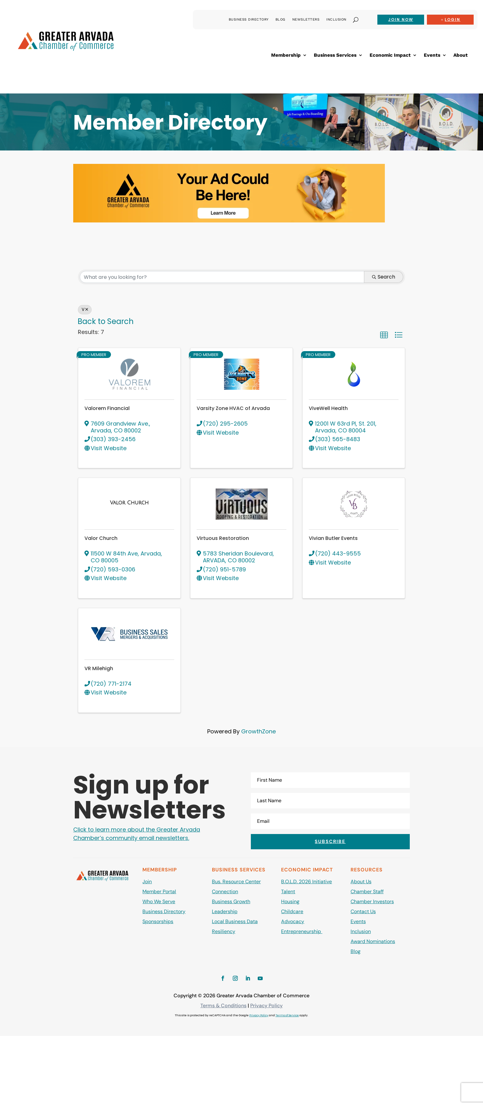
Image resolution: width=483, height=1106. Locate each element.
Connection (225, 891)
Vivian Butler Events (333, 538)
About (460, 55)
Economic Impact (390, 55)
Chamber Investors (372, 901)
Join (147, 881)
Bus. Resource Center (236, 881)
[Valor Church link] (129, 502)
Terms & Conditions (223, 1005)
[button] (383, 334)
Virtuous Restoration (223, 538)
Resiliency (223, 931)
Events (432, 55)
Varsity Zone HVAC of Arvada (233, 408)
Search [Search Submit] (383, 276)
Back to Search (106, 321)
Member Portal (159, 891)
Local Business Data (235, 921)
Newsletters (306, 19)
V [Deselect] (85, 309)
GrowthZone (258, 731)
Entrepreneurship (301, 931)
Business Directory (249, 19)
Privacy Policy (266, 1005)
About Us (361, 881)
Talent (288, 891)
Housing (290, 901)
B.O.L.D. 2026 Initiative (306, 881)
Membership (286, 55)
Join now (400, 19)
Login (452, 19)
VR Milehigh (98, 668)
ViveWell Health (328, 408)
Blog (280, 19)
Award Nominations (373, 941)
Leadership (224, 911)
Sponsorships (157, 921)
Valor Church (100, 538)
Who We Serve (158, 901)
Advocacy (292, 921)
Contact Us (363, 911)
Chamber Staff (367, 891)
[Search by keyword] (222, 277)
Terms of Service (287, 1015)
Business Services (335, 55)
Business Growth (231, 901)
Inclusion (336, 19)
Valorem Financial (107, 408)
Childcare (292, 911)
